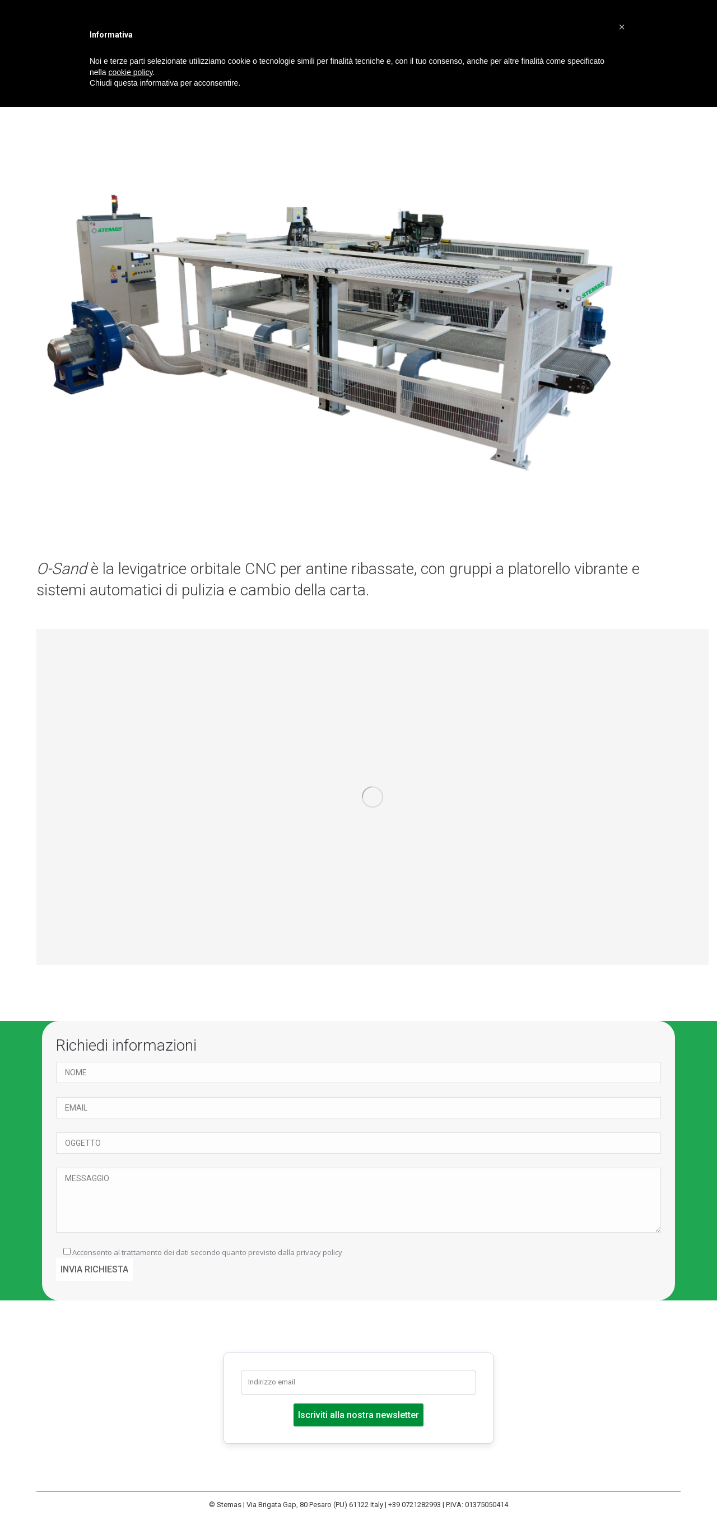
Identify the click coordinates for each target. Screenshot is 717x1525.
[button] (622, 27)
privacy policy (319, 1252)
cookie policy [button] (130, 72)
